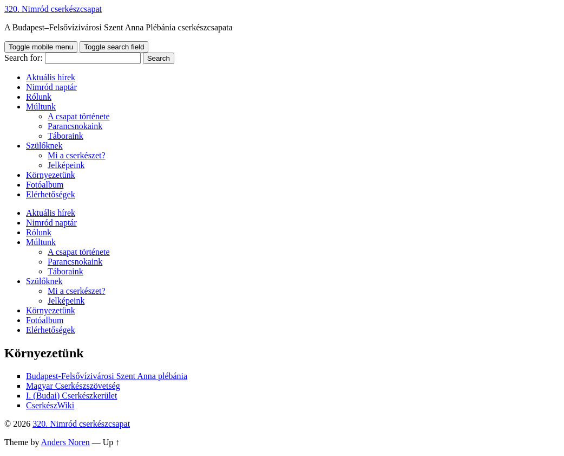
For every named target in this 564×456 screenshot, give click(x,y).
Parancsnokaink (75, 126)
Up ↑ (111, 442)
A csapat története (79, 116)
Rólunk (38, 96)
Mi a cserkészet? (77, 155)
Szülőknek (44, 145)
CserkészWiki (50, 405)
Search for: (23, 57)
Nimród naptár (51, 87)
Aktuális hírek (50, 77)
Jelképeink (66, 165)
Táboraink (65, 135)
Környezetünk (50, 174)
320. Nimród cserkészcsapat (53, 9)
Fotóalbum (44, 184)
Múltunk (41, 106)
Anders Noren (65, 442)
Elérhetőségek (50, 194)
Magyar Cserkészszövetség (73, 385)
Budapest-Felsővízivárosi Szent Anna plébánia (106, 376)
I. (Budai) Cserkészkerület (71, 395)
